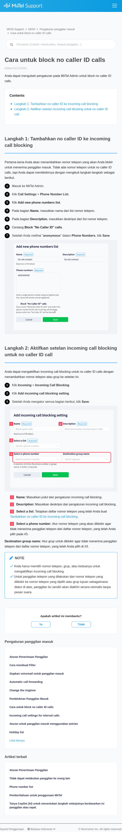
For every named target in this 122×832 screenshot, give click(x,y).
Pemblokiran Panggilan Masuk (28, 698)
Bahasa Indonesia (41, 829)
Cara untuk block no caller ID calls (30, 33)
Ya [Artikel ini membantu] (40, 624)
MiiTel (31, 29)
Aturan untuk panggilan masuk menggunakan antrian (43, 723)
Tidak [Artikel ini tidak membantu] (81, 624)
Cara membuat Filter (22, 665)
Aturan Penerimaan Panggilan (28, 656)
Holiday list (16, 732)
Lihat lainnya (17, 740)
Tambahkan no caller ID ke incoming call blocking (44, 516)
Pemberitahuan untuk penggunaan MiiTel (35, 795)
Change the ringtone (22, 690)
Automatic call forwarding (26, 681)
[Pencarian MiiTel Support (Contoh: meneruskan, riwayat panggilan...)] (61, 44)
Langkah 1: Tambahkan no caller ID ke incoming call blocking (56, 104)
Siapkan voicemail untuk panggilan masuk (36, 673)
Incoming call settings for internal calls (34, 715)
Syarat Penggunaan (12, 829)
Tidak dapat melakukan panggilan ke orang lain (39, 778)
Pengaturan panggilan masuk (57, 29)
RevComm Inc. (90, 829)
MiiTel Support (15, 29)
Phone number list (21, 786)
